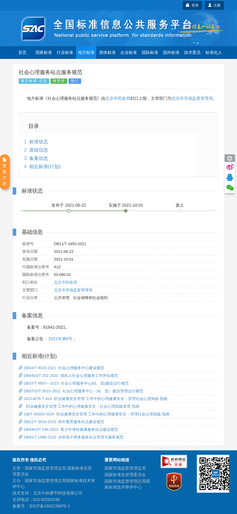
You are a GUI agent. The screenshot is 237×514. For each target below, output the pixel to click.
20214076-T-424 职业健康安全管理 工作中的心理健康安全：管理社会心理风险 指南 (93, 398)
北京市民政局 (117, 98)
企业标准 (128, 52)
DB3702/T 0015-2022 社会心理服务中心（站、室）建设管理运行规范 (81, 391)
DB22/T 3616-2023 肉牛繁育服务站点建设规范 (61, 422)
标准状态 (38, 141)
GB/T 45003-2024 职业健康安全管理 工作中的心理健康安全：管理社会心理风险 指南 (94, 414)
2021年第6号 (60, 338)
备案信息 (38, 158)
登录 (192, 5)
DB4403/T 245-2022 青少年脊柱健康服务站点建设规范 (68, 429)
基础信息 (38, 149)
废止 (180, 205)
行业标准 (65, 52)
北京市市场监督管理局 (192, 98)
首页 (22, 52)
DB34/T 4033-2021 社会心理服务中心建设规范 (61, 368)
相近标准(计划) (45, 166)
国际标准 (150, 52)
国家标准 (43, 52)
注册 (214, 5)
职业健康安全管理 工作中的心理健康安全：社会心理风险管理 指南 (79, 406)
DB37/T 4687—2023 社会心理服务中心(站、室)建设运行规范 (74, 383)
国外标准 (171, 52)
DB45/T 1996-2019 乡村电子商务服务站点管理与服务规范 (71, 437)
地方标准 (86, 52)
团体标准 (107, 52)
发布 (68, 205)
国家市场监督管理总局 (125, 468)
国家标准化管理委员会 (125, 474)
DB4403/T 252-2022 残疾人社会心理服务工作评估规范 (68, 375)
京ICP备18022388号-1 (49, 506)
